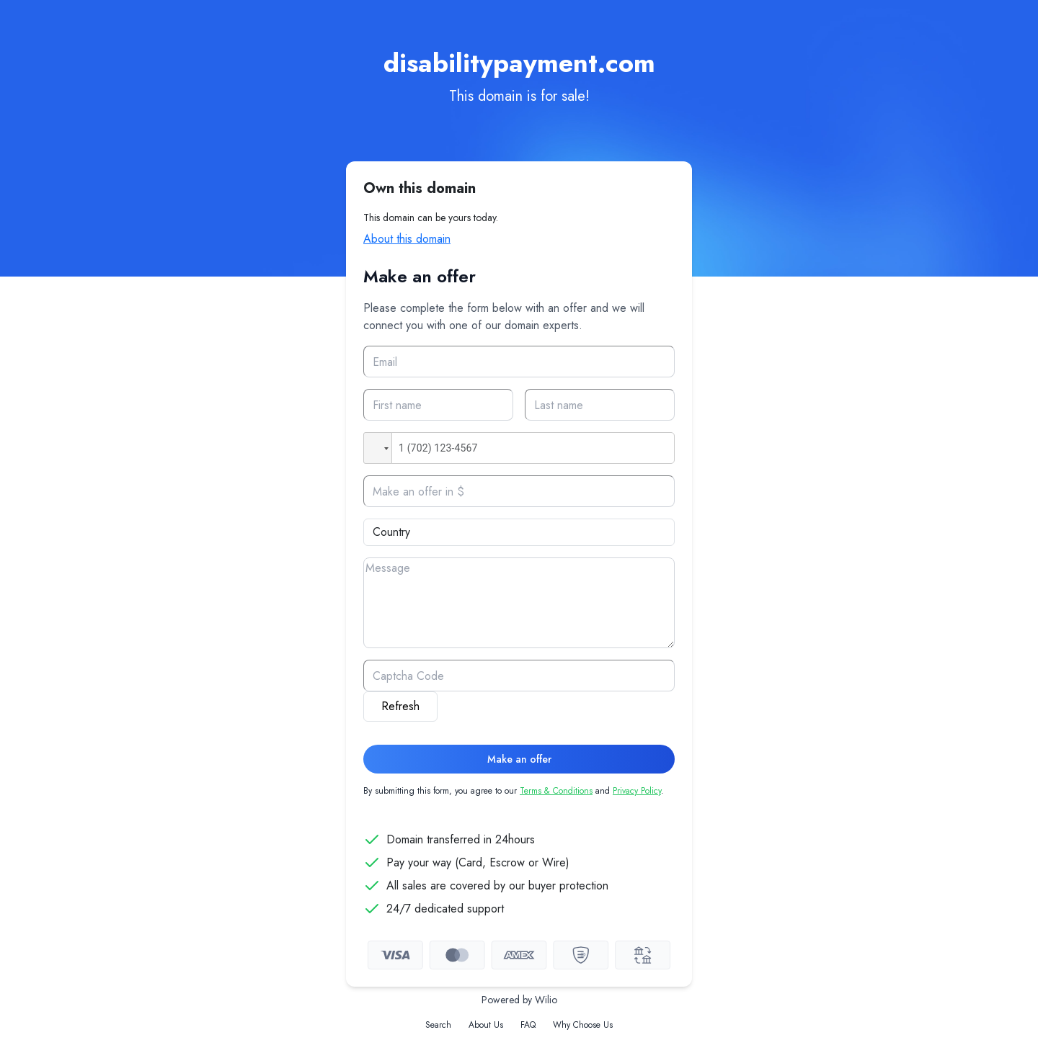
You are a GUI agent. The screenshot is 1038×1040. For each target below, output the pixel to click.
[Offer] (519, 491)
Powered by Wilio (519, 999)
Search (438, 1024)
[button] (377, 448)
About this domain (407, 238)
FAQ (528, 1024)
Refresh (400, 706)
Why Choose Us (583, 1024)
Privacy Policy (637, 790)
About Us (486, 1024)
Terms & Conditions (556, 790)
